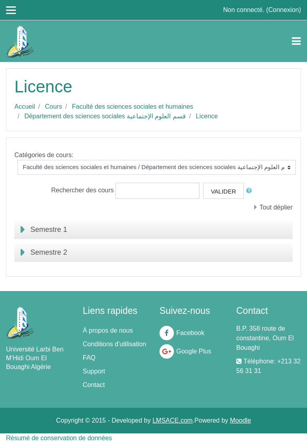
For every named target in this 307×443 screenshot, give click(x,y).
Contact (94, 384)
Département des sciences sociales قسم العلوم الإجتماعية (105, 116)
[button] (250, 191)
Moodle (240, 420)
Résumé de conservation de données (59, 438)
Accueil (24, 106)
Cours (53, 106)
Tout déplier (276, 207)
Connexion (283, 9)
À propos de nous (108, 330)
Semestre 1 (48, 229)
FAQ (89, 357)
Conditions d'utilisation (114, 344)
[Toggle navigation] (296, 41)
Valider (223, 191)
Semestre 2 (48, 252)
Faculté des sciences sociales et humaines (132, 106)
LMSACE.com (172, 420)
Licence (207, 116)
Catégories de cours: (44, 155)
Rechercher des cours (82, 190)
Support (94, 371)
